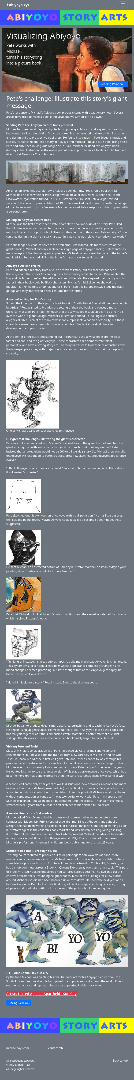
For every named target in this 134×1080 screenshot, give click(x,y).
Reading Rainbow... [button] (112, 84)
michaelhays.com (17, 1048)
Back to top (120, 1060)
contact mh (55, 1048)
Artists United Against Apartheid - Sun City (41, 993)
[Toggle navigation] (123, 4)
